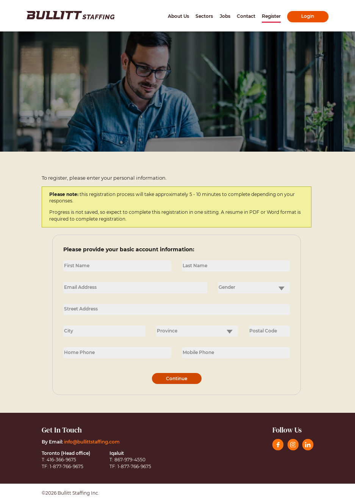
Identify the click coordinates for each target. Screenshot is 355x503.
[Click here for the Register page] (271, 16)
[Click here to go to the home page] (70, 15)
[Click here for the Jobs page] (225, 16)
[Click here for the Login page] (307, 16)
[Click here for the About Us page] (178, 16)
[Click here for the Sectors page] (204, 16)
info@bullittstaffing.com (92, 442)
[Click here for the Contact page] (246, 16)
